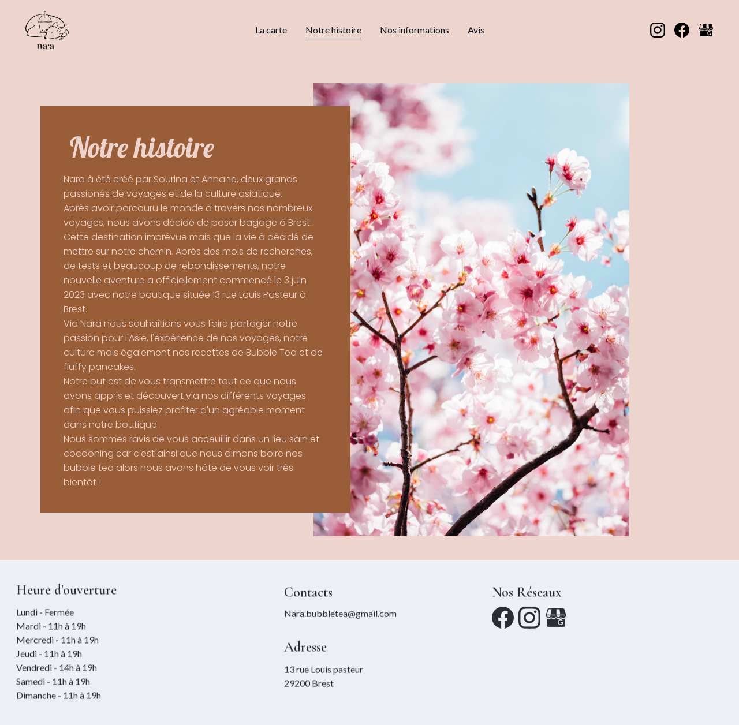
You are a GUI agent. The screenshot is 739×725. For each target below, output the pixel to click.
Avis (476, 29)
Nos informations (414, 29)
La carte (271, 29)
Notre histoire (333, 29)
